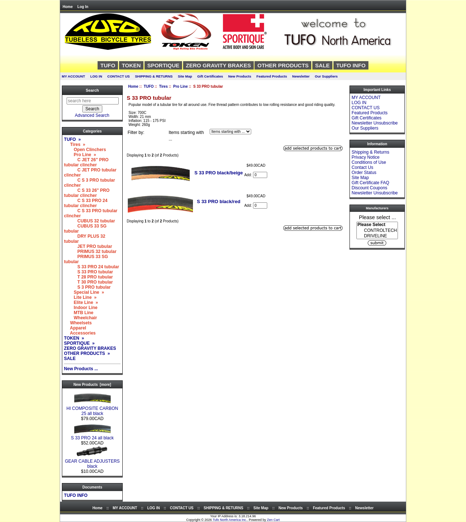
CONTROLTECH (377, 230)
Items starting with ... (186, 136)
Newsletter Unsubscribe (375, 123)
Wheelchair (80, 317)
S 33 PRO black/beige (218, 172)
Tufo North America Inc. (230, 520)
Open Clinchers (85, 149)
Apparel (75, 328)
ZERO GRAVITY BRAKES (218, 65)
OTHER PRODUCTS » (87, 353)
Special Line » (84, 292)
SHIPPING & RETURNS (154, 76)
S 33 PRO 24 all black (92, 435)
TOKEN (131, 65)
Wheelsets (78, 322)
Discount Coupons (369, 187)
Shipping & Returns (370, 152)
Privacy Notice (366, 157)
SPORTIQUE (163, 65)
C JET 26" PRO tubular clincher (86, 162)
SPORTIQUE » (79, 343)
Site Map (185, 76)
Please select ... (377, 217)
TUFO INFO (351, 65)
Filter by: (135, 132)
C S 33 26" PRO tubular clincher (87, 193)
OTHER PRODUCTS (283, 65)
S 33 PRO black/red (218, 201)
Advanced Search (92, 115)
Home (68, 7)
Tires (163, 86)
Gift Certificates (210, 76)
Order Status (364, 172)
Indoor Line (81, 307)
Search (92, 90)
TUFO (149, 86)
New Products (239, 76)
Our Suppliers (326, 76)
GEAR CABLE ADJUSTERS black (92, 462)
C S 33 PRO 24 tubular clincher (85, 203)
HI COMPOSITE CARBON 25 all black (92, 409)
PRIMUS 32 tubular (90, 251)
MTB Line (79, 312)
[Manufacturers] (377, 230)
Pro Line (180, 86)
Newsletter (301, 76)
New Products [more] (92, 385)
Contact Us (362, 167)
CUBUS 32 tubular (89, 221)
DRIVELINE (377, 236)
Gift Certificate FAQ (370, 182)
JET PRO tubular (88, 246)
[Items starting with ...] (230, 131)
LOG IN (96, 76)
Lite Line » (80, 297)
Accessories (80, 333)
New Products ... (81, 368)
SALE (322, 65)
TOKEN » (74, 338)
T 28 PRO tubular (88, 277)
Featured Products (271, 76)
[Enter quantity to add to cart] (260, 175)
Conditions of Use (369, 162)
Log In (83, 7)
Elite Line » (81, 302)
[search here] (93, 100)
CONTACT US (118, 76)
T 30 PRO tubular (88, 282)
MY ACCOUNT (73, 76)
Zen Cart (273, 520)
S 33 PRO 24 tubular (91, 266)
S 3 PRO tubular (87, 287)
